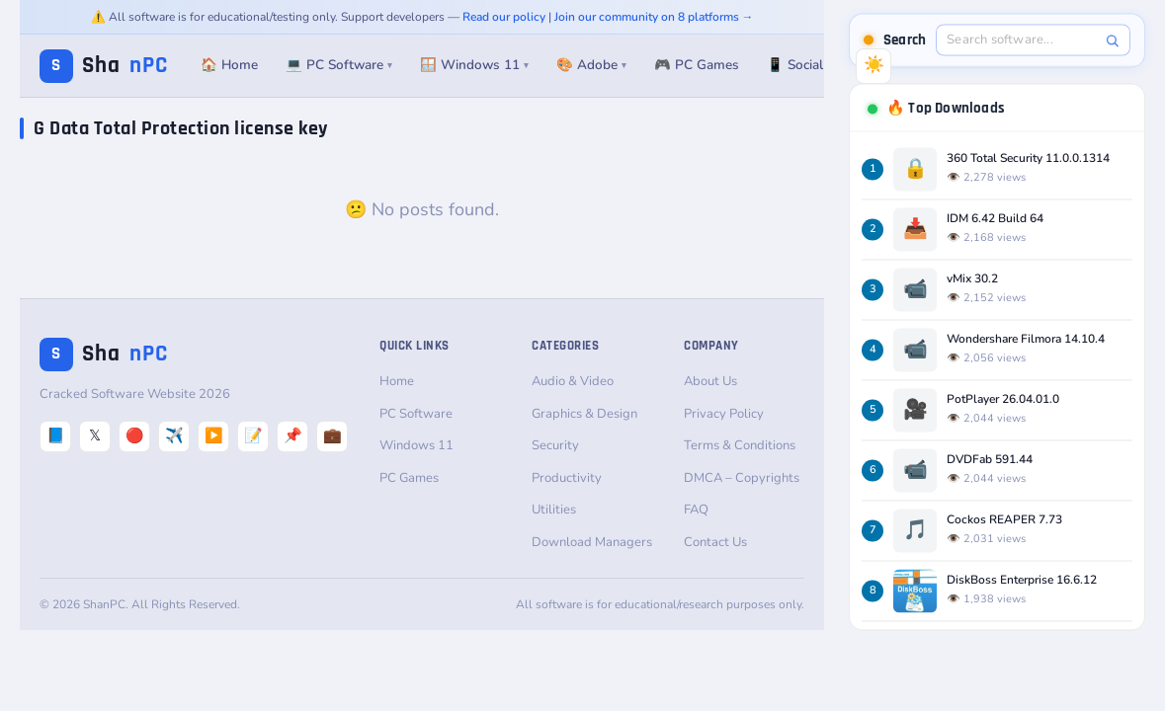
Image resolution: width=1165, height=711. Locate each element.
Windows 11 (416, 445)
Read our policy (503, 17)
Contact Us (715, 542)
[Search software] (1023, 39)
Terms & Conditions (739, 445)
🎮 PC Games (696, 64)
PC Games (409, 478)
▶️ (214, 435)
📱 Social (795, 64)
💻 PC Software (339, 64)
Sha (104, 65)
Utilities (554, 509)
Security (555, 445)
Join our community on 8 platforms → (654, 17)
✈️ (174, 435)
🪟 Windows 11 (474, 64)
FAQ (696, 509)
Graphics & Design (584, 414)
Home (396, 381)
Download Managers (592, 542)
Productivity (567, 478)
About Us (710, 381)
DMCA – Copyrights (741, 478)
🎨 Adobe (591, 64)
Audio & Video (573, 381)
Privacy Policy (724, 414)
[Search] (1112, 40)
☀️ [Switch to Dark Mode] (874, 64)
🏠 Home (229, 64)
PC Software (416, 414)
